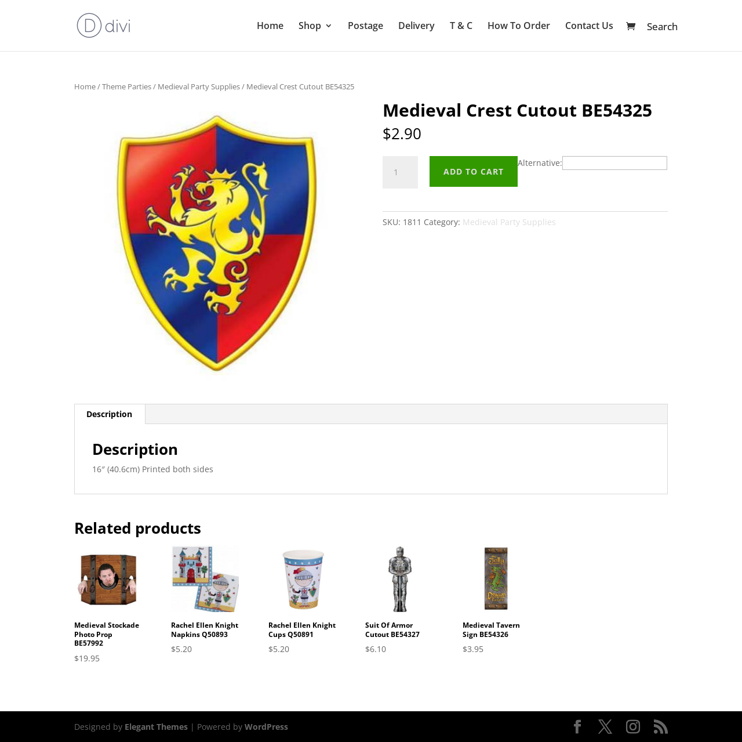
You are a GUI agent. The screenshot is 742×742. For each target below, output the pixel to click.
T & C (461, 26)
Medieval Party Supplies (199, 86)
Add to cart (473, 171)
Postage (365, 26)
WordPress (266, 726)
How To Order (519, 26)
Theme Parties (126, 86)
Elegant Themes (156, 726)
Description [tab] (109, 413)
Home (270, 26)
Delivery (416, 26)
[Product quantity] (400, 172)
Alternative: (540, 162)
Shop (310, 26)
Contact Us (589, 26)
